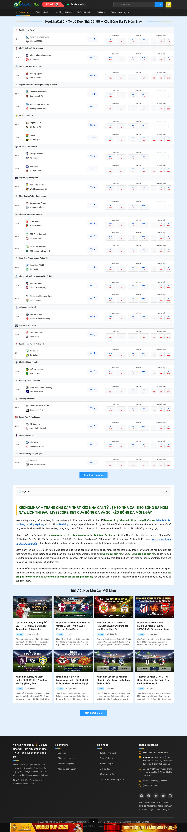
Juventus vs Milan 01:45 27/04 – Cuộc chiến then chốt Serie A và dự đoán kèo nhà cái (153, 680)
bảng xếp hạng (36, 524)
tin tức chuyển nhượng (27, 543)
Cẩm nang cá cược (120, 12)
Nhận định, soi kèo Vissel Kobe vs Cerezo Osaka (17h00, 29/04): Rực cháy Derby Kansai (73, 626)
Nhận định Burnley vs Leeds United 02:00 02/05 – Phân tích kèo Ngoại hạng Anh (31, 680)
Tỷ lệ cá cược (23, 12)
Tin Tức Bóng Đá (84, 12)
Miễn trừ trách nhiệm (67, 769)
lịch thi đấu (161, 520)
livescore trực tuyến (161, 539)
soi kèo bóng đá (63, 524)
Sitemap (145, 822)
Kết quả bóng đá (107, 764)
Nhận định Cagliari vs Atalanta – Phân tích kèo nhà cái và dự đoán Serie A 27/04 (113, 680)
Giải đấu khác (112, 634)
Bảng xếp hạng (64, 12)
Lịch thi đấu (43, 12)
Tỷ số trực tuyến (107, 774)
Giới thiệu (62, 753)
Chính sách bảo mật (66, 758)
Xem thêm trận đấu (93, 475)
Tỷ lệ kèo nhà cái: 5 (108, 753)
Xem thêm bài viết (93, 713)
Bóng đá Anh (152, 634)
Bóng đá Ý (110, 688)
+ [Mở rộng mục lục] (166, 491)
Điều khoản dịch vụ (66, 764)
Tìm (159, 4)
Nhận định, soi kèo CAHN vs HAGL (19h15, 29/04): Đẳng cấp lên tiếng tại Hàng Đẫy (112, 626)
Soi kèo (101, 12)
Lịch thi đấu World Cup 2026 (112, 780)
